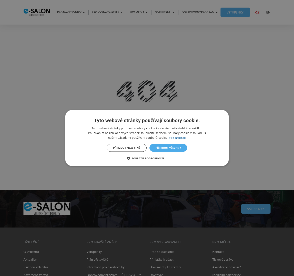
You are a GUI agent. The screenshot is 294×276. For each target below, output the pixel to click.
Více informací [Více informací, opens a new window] (177, 137)
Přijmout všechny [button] (168, 148)
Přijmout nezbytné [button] (126, 148)
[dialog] (147, 138)
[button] (147, 158)
